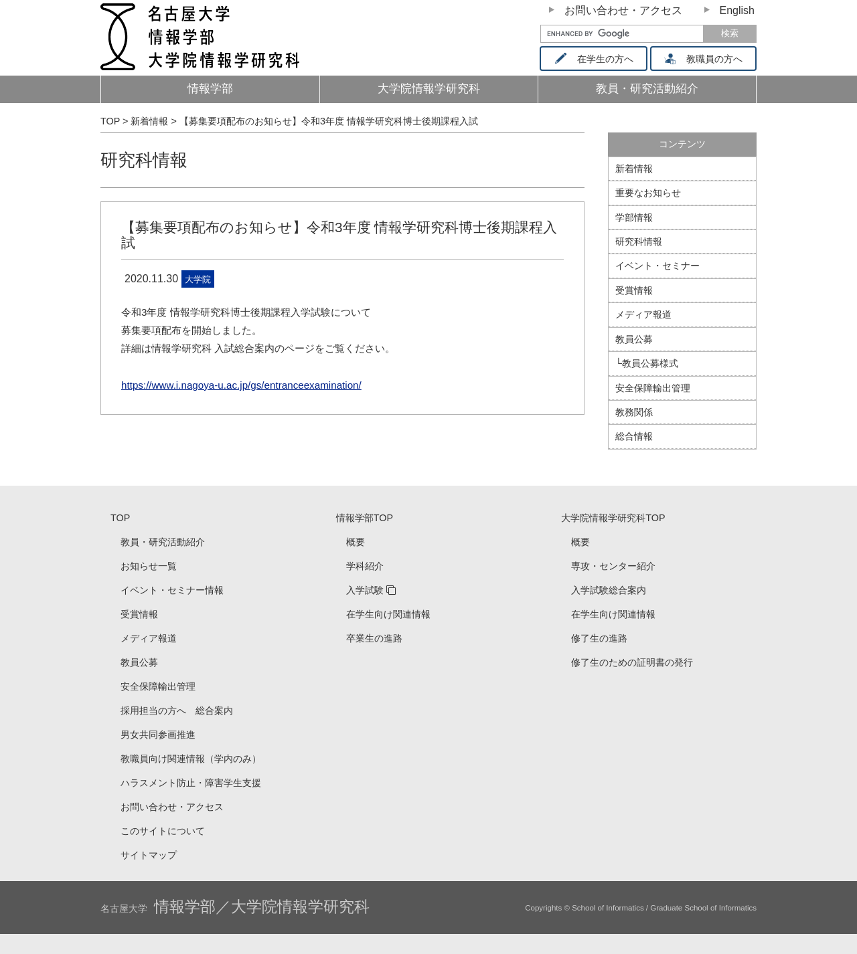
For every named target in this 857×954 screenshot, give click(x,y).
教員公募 (634, 339)
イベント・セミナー (657, 265)
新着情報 (634, 168)
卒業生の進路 (374, 638)
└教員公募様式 (646, 363)
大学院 (198, 279)
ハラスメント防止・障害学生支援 (191, 782)
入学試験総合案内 (608, 590)
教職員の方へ (708, 59)
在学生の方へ (598, 59)
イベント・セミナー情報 (172, 590)
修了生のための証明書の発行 (632, 662)
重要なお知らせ (648, 192)
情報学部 (210, 88)
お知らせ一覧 (149, 566)
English (737, 10)
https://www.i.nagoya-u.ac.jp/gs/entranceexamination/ (241, 385)
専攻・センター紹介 (613, 566)
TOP (120, 517)
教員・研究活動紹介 (669, 92)
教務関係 (634, 412)
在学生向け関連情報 (388, 614)
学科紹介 (365, 566)
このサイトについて (163, 831)
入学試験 (365, 590)
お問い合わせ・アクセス (623, 10)
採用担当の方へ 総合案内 (177, 710)
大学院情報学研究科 (429, 88)
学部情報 (634, 217)
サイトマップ (149, 855)
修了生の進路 (599, 638)
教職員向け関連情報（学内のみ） (191, 758)
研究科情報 (143, 160)
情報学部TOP (364, 517)
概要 (355, 542)
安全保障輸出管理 (652, 388)
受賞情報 (634, 290)
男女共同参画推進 (158, 734)
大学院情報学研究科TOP (613, 517)
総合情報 (634, 436)
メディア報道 (643, 314)
